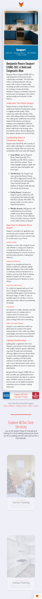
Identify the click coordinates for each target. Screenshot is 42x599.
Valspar (36, 406)
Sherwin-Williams (9, 406)
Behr (30, 406)
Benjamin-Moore (21, 406)
